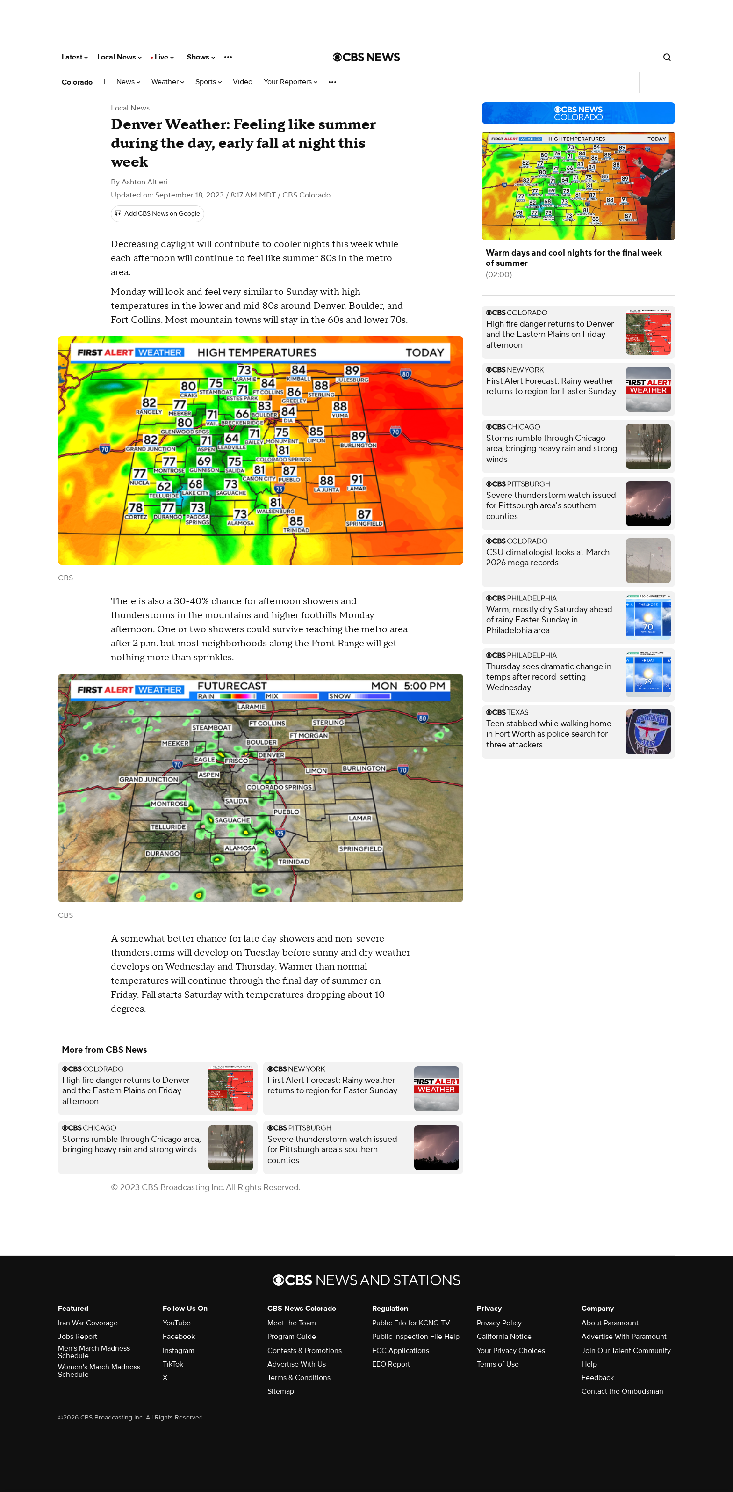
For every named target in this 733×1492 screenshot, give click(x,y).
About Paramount (610, 1323)
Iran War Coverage (88, 1323)
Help (589, 1364)
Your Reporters (290, 82)
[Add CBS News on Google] (157, 213)
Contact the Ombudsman (622, 1391)
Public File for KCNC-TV (411, 1323)
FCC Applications (400, 1350)
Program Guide (291, 1336)
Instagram (178, 1350)
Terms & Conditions (299, 1378)
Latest (75, 57)
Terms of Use (498, 1364)
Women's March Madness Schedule (99, 1370)
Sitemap (280, 1391)
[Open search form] (667, 57)
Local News (119, 57)
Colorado (77, 82)
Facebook (179, 1336)
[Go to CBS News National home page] (366, 57)
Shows (201, 57)
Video (242, 82)
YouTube (177, 1323)
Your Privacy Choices (511, 1350)
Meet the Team (291, 1323)
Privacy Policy (499, 1323)
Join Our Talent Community (626, 1350)
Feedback (598, 1378)
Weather (167, 82)
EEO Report (391, 1364)
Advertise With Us (296, 1364)
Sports (208, 82)
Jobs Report (77, 1336)
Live (164, 57)
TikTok (173, 1364)
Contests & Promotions (304, 1350)
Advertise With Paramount (624, 1336)
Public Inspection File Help (416, 1336)
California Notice (504, 1336)
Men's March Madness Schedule (94, 1352)
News (128, 82)
